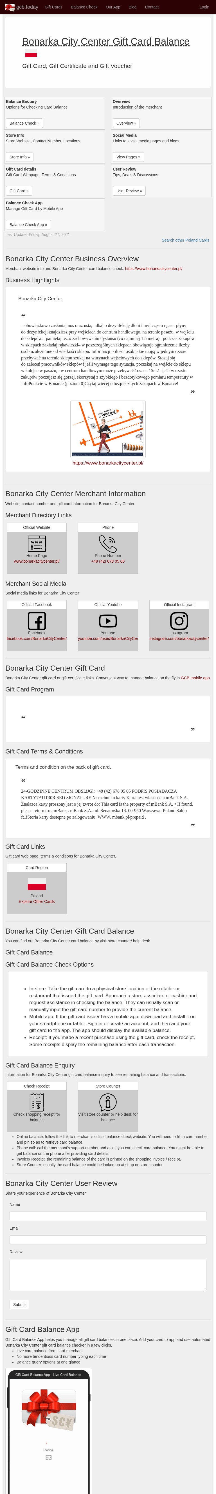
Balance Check (84, 7)
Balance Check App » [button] (28, 224)
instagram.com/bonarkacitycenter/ (179, 638)
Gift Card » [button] (19, 191)
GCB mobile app (195, 678)
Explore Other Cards (37, 901)
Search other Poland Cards (185, 240)
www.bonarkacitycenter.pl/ (37, 561)
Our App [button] (113, 7)
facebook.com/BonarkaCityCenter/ (37, 638)
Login (204, 7)
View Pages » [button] (128, 157)
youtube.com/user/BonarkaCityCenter (110, 638)
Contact (152, 7)
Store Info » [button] (20, 157)
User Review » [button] (129, 191)
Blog (133, 7)
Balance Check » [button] (24, 123)
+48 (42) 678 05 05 (108, 561)
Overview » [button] (126, 123)
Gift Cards (53, 7)
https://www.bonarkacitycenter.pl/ (154, 268)
